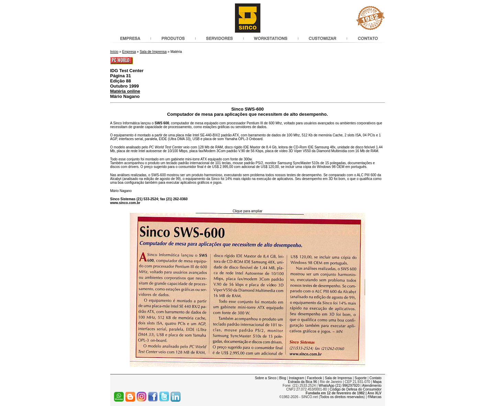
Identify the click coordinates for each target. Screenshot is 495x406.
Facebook (314, 378)
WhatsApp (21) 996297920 (339, 385)
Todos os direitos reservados (342, 397)
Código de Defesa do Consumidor (356, 389)
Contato (375, 378)
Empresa (129, 52)
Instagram (296, 378)
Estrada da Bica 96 (302, 382)
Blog (282, 378)
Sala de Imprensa (153, 52)
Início (114, 52)
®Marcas (374, 397)
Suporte (361, 378)
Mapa (377, 382)
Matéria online (125, 91)
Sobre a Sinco (266, 378)
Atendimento (371, 385)
